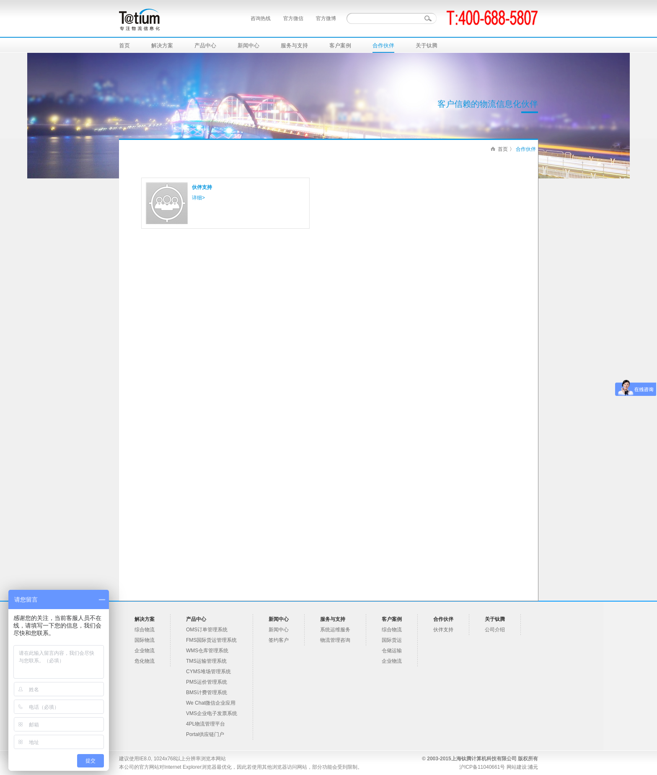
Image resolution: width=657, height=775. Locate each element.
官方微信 (293, 18)
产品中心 (205, 45)
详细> (198, 198)
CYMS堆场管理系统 (208, 671)
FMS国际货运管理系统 (211, 640)
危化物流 (145, 661)
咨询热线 (261, 18)
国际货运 (392, 640)
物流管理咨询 (335, 640)
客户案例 (340, 45)
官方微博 (326, 18)
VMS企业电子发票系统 (211, 713)
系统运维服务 (335, 630)
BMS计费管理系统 (206, 692)
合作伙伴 (383, 45)
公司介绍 (495, 630)
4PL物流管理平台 (205, 724)
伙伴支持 (202, 187)
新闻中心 (248, 45)
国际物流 (145, 640)
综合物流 (145, 630)
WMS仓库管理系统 (207, 651)
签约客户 (279, 640)
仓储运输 (392, 651)
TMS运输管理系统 (206, 661)
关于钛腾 (426, 45)
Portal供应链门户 (205, 734)
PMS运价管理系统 (206, 682)
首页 (124, 45)
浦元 (533, 767)
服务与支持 (294, 45)
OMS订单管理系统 (207, 630)
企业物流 (145, 651)
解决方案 (162, 45)
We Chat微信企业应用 (210, 703)
